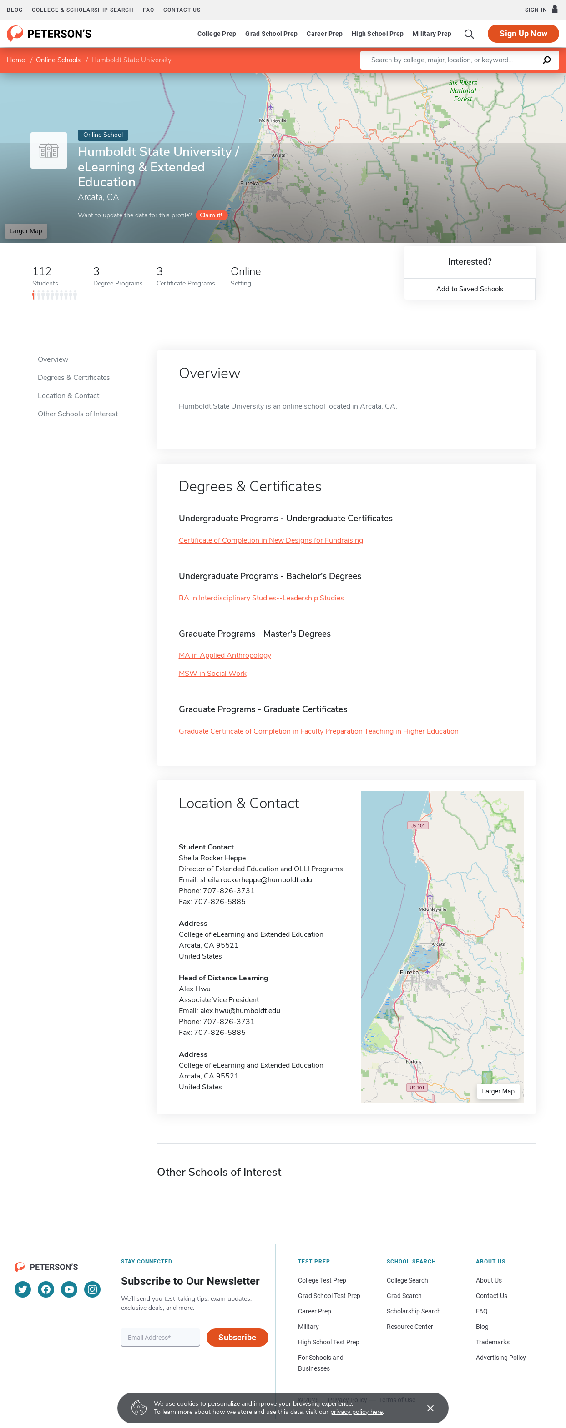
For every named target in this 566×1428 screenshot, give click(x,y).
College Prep (216, 33)
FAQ (148, 10)
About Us (489, 1280)
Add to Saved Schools (469, 289)
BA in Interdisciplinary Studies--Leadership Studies (261, 598)
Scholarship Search (414, 1311)
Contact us (182, 10)
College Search (407, 1280)
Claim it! (211, 215)
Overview (53, 359)
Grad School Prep (271, 33)
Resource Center (410, 1326)
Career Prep (325, 33)
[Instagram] (92, 1289)
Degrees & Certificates (74, 378)
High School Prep (378, 33)
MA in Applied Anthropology (225, 655)
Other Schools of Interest (78, 414)
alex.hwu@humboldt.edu (240, 1011)
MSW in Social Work (213, 674)
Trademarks (493, 1342)
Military (308, 1326)
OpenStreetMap (504, 77)
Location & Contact (68, 396)
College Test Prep (322, 1280)
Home (16, 60)
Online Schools (58, 60)
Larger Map (26, 231)
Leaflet (456, 77)
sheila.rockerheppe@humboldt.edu (256, 880)
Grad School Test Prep (329, 1295)
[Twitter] (23, 1289)
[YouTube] (69, 1289)
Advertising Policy (501, 1357)
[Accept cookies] (424, 1408)
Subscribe (237, 1337)
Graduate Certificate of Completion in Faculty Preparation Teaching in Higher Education (319, 731)
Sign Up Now (523, 33)
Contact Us (491, 1295)
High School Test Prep (328, 1342)
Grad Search (404, 1295)
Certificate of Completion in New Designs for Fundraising (271, 540)
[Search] (469, 33)
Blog (15, 10)
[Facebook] (46, 1289)
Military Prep (432, 33)
